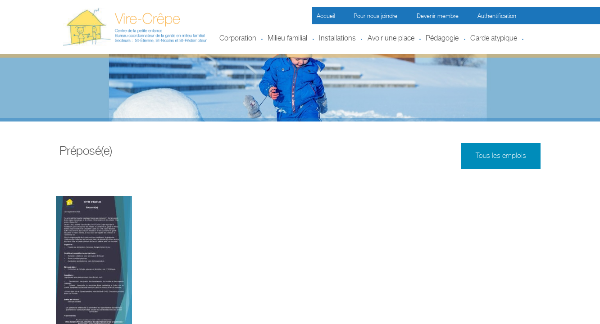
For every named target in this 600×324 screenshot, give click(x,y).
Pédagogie (442, 39)
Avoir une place (391, 39)
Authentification (496, 17)
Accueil (326, 17)
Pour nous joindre (375, 17)
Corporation (237, 39)
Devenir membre (438, 17)
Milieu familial (287, 39)
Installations (337, 39)
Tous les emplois (501, 156)
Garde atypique (493, 39)
